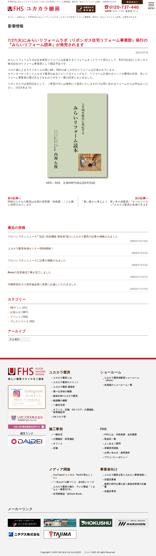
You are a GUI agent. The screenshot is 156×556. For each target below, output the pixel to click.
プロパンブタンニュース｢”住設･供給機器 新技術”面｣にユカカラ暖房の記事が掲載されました (63, 235)
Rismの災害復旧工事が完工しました (29, 271)
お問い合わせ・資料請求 (117, 451)
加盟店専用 (110, 490)
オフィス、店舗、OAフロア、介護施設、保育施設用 (74, 410)
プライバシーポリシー (116, 456)
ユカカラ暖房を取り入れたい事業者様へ (125, 474)
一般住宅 (57, 433)
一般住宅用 (59, 404)
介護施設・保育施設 (63, 438)
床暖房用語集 (111, 447)
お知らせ (21, 16)
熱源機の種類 (60, 399)
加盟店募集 (110, 478)
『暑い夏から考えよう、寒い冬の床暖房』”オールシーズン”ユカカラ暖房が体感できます (114, 202)
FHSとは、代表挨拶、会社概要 (120, 433)
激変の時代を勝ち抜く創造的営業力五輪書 (125, 484)
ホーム (11, 16)
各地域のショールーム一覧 (118, 384)
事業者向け (132, 2)
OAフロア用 (59, 416)
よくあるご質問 (112, 442)
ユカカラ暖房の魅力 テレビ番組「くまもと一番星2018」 (74, 487)
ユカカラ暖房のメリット (66, 381)
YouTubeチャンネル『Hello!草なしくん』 (73, 475)
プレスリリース (19, 320)
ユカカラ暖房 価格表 (64, 386)
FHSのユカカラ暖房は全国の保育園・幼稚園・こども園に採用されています (41, 202)
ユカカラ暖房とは (62, 377)
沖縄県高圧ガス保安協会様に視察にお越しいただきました (42, 283)
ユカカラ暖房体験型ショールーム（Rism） (121, 378)
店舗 (55, 447)
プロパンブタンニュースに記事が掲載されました (37, 259)
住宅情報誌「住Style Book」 (68, 493)
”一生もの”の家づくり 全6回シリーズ (73, 481)
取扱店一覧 (110, 438)
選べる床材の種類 (62, 390)
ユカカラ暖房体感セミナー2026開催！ (31, 247)
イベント (15, 315)
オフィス (57, 442)
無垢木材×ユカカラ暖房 (65, 395)
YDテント (15, 306)
